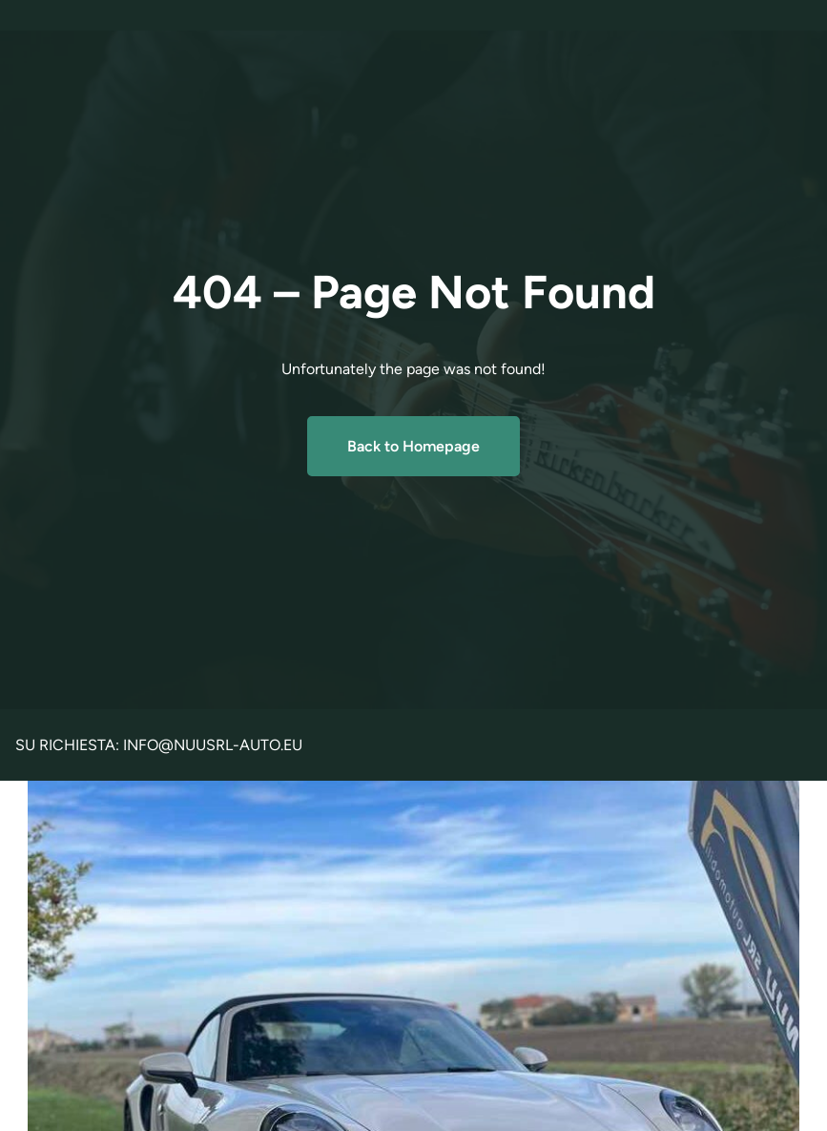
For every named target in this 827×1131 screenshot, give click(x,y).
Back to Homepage (413, 446)
